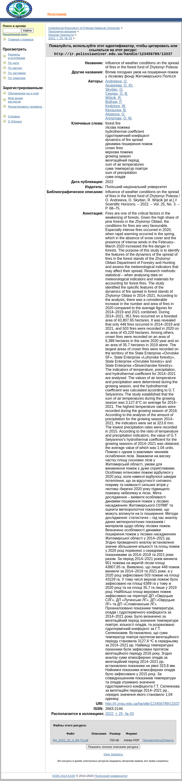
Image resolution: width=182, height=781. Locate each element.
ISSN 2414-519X (63, 776)
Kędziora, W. (115, 107)
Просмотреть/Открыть (158, 741)
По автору (15, 68)
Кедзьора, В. (116, 111)
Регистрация (56, 14)
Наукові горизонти (61, 35)
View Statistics (113, 755)
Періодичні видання (62, 31)
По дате (13, 63)
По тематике (17, 78)
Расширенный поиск (15, 34)
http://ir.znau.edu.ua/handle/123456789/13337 (142, 705)
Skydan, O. (114, 90)
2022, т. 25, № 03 (60, 38)
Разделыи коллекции (16, 56)
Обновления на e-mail (23, 93)
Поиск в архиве (14, 26)
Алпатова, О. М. (118, 119)
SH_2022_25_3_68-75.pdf (70, 741)
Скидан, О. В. (116, 94)
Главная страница (21, 39)
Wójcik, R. (113, 99)
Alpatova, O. (115, 115)
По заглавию (17, 73)
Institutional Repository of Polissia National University (84, 28)
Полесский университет (111, 776)
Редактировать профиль (25, 106)
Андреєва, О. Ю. (119, 86)
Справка (14, 116)
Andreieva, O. (116, 82)
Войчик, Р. (113, 103)
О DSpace (15, 121)
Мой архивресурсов (15, 99)
